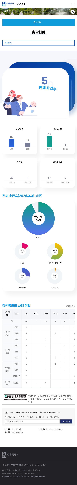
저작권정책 (5, 465)
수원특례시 (10, 455)
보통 (31, 416)
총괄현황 (8, 43)
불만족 (41, 416)
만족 (22, 416)
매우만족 (11, 416)
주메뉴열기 (73, 4)
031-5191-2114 (29, 473)
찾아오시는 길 (28, 465)
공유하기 (73, 12)
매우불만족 (54, 416)
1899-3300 (19, 473)
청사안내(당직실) (40, 465)
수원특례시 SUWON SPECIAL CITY (21, 4)
